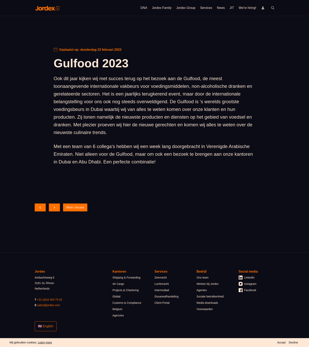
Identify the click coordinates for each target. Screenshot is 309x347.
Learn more (45, 342)
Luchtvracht (161, 283)
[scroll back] (40, 207)
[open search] (272, 8)
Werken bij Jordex (207, 283)
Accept (281, 342)
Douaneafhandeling (166, 296)
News (221, 7)
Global (116, 296)
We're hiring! (247, 7)
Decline (293, 342)
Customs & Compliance (127, 302)
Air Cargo (118, 283)
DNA (144, 7)
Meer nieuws (75, 207)
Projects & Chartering (126, 290)
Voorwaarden (204, 309)
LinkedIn (247, 277)
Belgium (118, 309)
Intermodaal (161, 290)
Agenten (201, 290)
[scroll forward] (54, 207)
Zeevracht (160, 277)
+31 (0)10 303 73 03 (49, 299)
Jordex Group (185, 7)
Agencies (118, 315)
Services (206, 7)
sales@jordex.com (48, 305)
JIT (232, 7)
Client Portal (161, 302)
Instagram (247, 284)
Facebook (247, 290)
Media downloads (207, 302)
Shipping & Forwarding (127, 277)
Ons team (202, 277)
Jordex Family (162, 7)
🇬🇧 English (45, 326)
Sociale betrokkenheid (210, 296)
